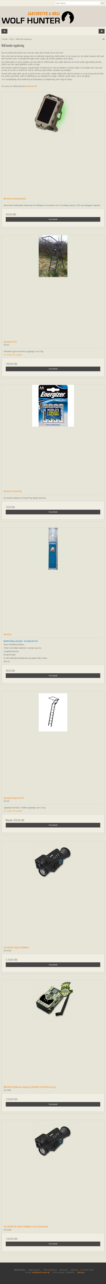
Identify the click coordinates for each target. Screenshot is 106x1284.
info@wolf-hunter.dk (41, 1272)
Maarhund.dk (31, 86)
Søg (102, 3)
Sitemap (80, 1272)
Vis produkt (53, 219)
